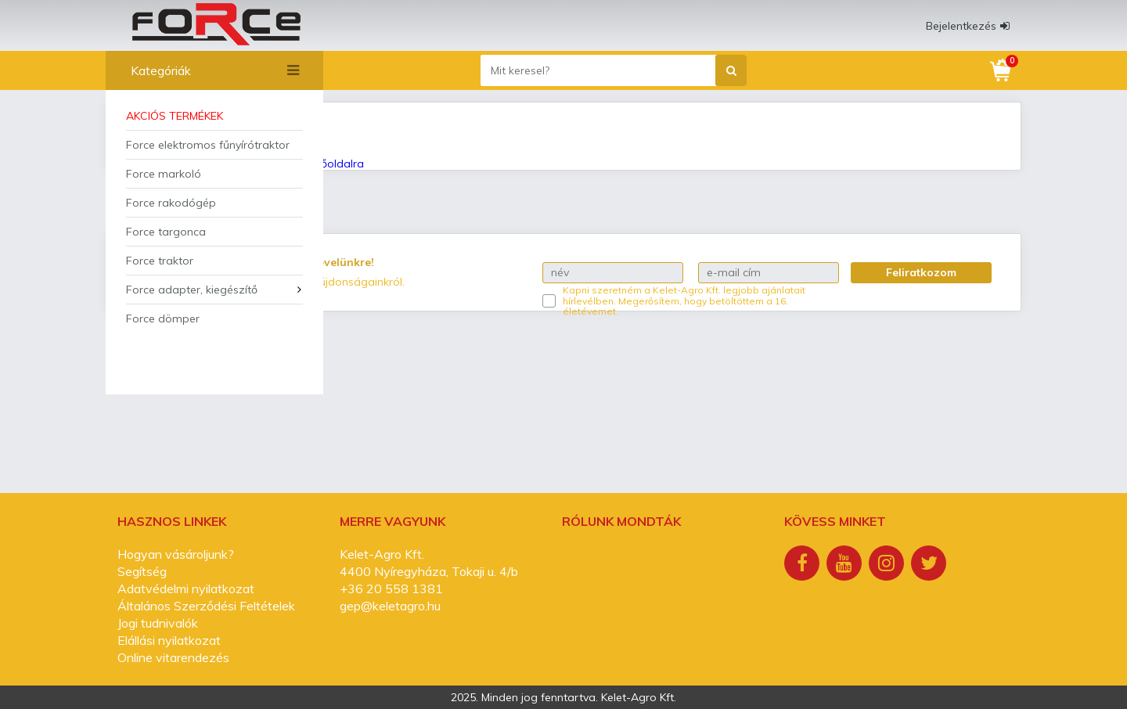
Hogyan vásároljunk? (175, 554)
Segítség (142, 571)
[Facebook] (803, 565)
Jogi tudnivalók (157, 623)
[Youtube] (846, 565)
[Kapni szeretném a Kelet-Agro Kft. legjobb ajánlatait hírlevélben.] (549, 301)
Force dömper (163, 318)
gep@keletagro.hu (390, 606)
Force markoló (163, 174)
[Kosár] (1001, 70)
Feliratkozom (921, 272)
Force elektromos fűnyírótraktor (208, 145)
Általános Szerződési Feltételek (206, 606)
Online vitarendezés (173, 657)
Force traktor (159, 261)
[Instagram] (888, 565)
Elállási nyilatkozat (169, 640)
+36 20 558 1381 (391, 588)
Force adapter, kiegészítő (191, 290)
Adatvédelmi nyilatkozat (185, 588)
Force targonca (166, 232)
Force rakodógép (171, 203)
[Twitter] (930, 565)
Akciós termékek (174, 116)
